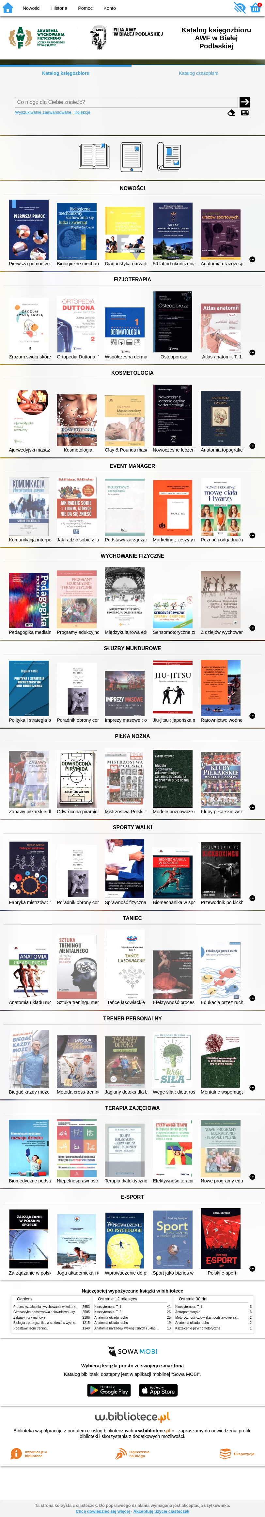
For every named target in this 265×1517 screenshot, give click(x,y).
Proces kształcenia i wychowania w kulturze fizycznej (51, 1307)
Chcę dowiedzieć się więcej (103, 1511)
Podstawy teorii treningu (31, 1328)
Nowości (31, 8)
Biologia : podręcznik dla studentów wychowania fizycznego (56, 1323)
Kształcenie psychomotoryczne (197, 1328)
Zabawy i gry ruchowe (29, 1317)
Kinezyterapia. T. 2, (108, 1312)
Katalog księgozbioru (66, 73)
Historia (59, 8)
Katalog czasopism (198, 73)
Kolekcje (82, 112)
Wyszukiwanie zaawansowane (43, 112)
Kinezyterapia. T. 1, (108, 1307)
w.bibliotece (154, 1430)
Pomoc (85, 8)
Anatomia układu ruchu (111, 1317)
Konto (109, 8)
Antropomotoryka (187, 1312)
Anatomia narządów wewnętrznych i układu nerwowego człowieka (142, 1328)
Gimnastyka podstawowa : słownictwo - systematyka (51, 1312)
